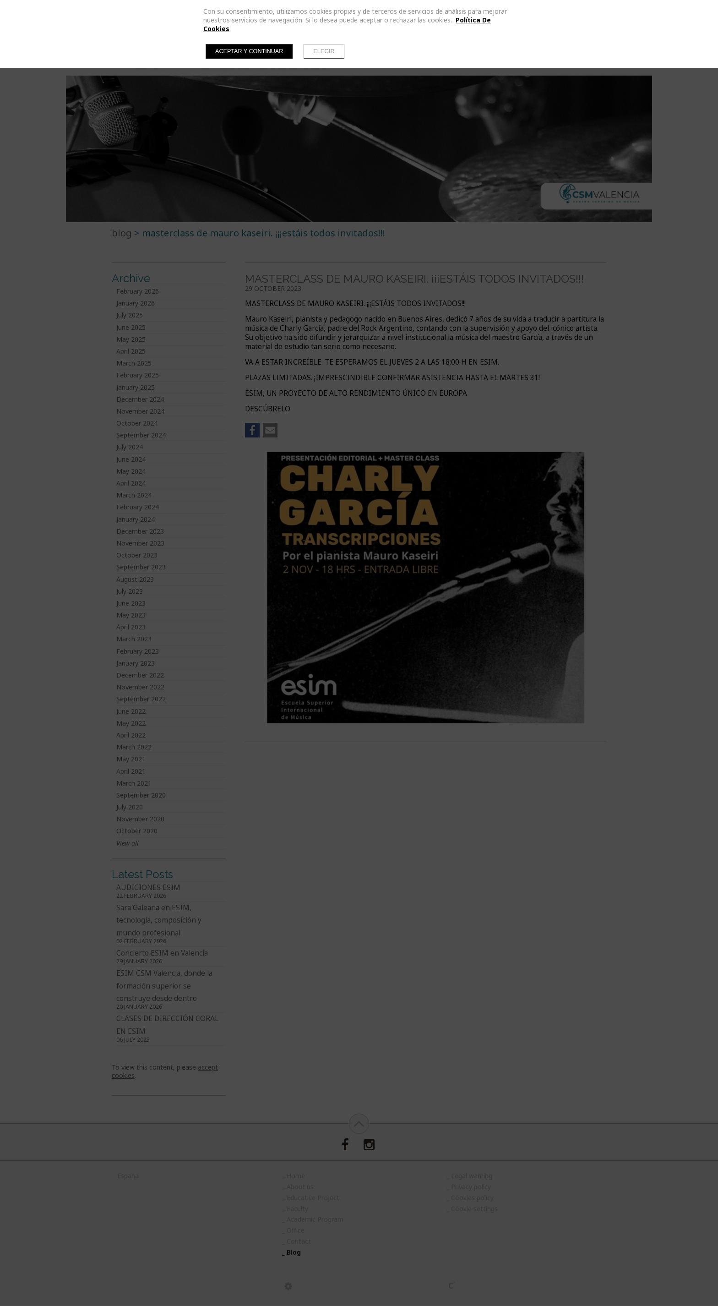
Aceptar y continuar (249, 51)
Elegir (323, 51)
